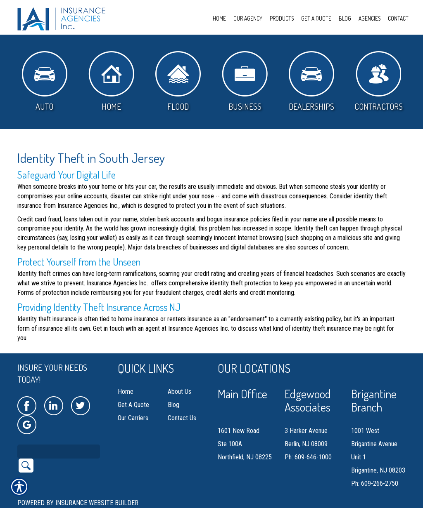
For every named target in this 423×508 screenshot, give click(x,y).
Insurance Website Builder (96, 503)
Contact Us (182, 418)
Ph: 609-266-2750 (374, 483)
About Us (179, 391)
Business (245, 81)
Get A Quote (133, 405)
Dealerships (311, 81)
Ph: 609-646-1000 (308, 457)
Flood (178, 81)
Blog (173, 405)
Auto (44, 81)
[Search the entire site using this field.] (58, 451)
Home (111, 81)
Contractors (378, 81)
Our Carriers (133, 418)
